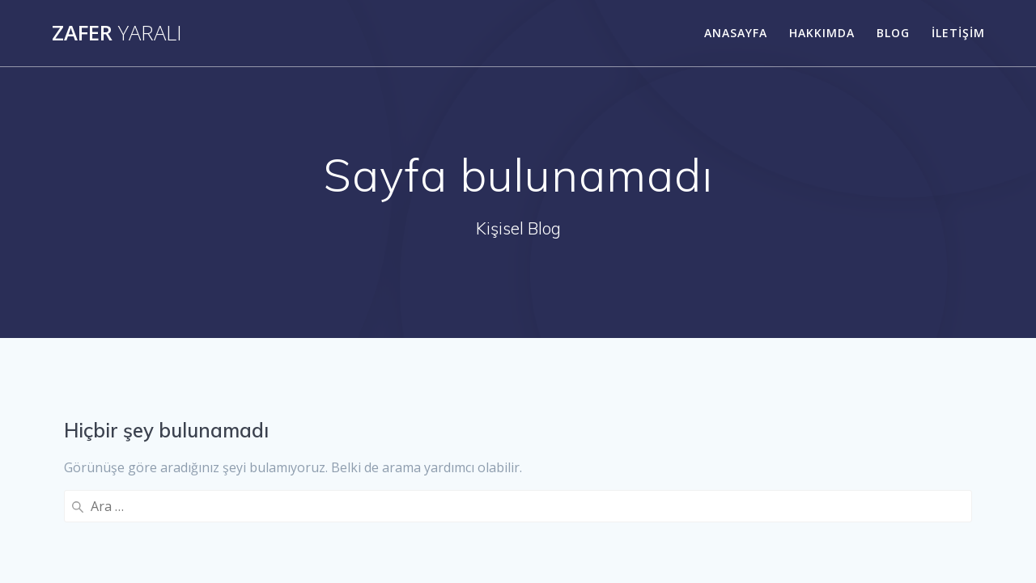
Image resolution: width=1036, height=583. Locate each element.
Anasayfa (735, 32)
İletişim (958, 32)
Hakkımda (822, 32)
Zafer (117, 33)
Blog (893, 32)
